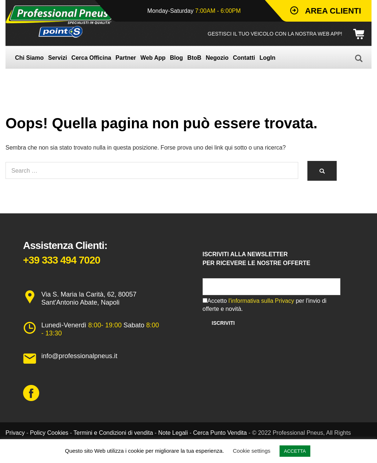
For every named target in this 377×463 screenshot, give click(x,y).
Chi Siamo (29, 58)
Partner (125, 58)
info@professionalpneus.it (79, 356)
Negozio (217, 58)
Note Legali (173, 433)
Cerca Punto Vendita (220, 433)
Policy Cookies (49, 433)
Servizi (57, 58)
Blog (176, 58)
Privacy (15, 433)
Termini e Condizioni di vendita (113, 433)
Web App (152, 58)
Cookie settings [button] (252, 451)
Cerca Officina (91, 58)
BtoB (194, 58)
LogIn (267, 58)
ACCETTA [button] (295, 451)
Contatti (244, 58)
